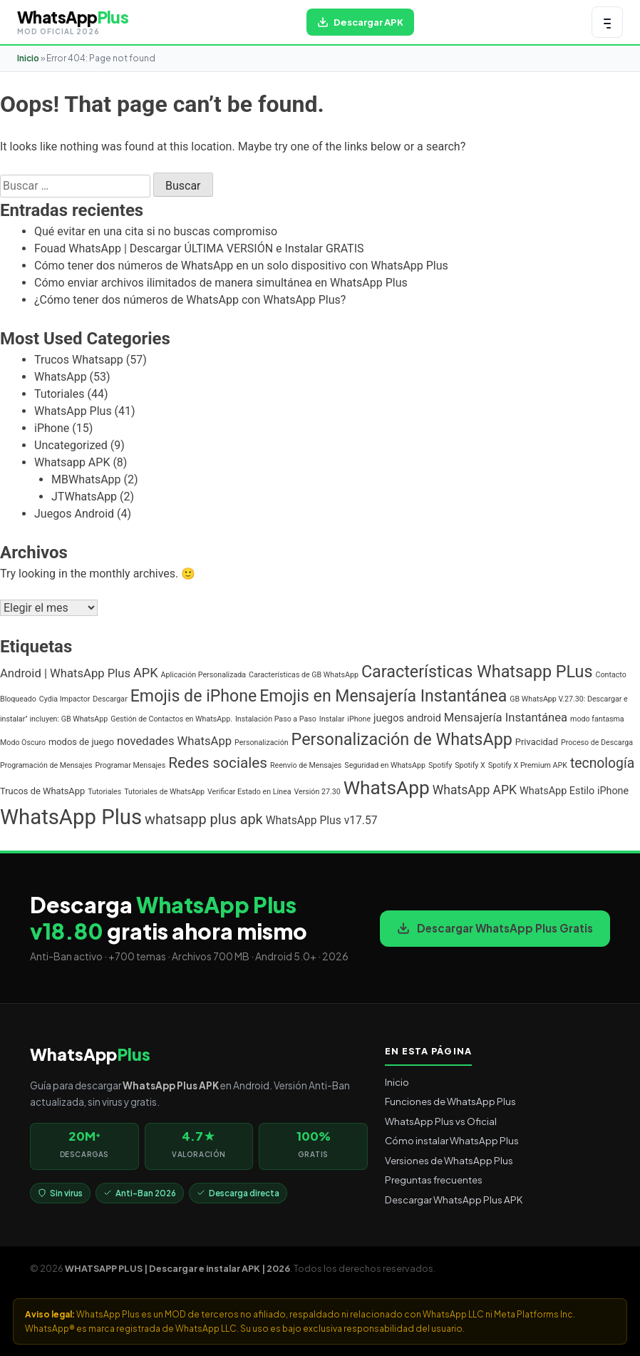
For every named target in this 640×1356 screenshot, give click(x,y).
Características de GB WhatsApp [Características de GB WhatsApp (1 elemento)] (303, 674)
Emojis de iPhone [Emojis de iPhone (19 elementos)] (193, 696)
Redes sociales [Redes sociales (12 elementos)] (217, 762)
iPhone (51, 428)
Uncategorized (71, 445)
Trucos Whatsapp (78, 359)
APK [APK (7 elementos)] (145, 672)
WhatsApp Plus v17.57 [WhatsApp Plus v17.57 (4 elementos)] (322, 820)
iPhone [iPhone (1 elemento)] (359, 719)
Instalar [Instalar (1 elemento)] (332, 719)
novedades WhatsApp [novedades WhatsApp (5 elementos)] (174, 741)
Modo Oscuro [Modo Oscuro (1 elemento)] (23, 742)
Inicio (28, 58)
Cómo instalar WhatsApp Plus (452, 1140)
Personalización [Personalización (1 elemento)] (261, 742)
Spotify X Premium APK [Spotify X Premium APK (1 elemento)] (527, 765)
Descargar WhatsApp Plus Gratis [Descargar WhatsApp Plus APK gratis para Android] (495, 928)
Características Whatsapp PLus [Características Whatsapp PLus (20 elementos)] (477, 672)
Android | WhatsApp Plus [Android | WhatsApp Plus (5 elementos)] (65, 673)
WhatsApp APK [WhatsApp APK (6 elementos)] (475, 790)
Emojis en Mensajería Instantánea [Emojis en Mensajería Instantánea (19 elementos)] (383, 696)
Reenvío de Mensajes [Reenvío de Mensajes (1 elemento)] (305, 765)
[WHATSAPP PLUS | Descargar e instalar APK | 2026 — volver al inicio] (72, 22)
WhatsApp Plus (73, 411)
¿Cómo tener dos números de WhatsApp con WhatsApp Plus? (190, 300)
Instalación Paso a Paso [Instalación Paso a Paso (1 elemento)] (275, 719)
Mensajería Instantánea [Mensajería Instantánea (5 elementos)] (505, 717)
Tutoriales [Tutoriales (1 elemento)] (104, 791)
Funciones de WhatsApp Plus (450, 1101)
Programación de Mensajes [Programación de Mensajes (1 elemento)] (46, 765)
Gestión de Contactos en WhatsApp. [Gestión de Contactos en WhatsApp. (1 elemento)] (171, 719)
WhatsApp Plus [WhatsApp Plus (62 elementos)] (71, 817)
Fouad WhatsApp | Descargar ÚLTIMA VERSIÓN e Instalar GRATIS (199, 248)
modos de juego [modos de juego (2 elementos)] (81, 741)
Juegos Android (74, 513)
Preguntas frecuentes (433, 1179)
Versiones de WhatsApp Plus (449, 1160)
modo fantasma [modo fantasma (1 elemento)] (597, 719)
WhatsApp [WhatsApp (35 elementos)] (387, 787)
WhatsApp (60, 377)
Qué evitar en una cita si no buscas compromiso (155, 231)
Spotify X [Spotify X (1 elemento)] (470, 765)
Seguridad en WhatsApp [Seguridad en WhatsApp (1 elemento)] (384, 765)
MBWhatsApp (86, 479)
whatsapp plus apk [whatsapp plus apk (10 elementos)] (204, 819)
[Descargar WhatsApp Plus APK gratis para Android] (360, 22)
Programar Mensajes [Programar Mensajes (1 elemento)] (131, 765)
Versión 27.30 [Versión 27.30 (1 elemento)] (317, 791)
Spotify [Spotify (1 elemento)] (440, 765)
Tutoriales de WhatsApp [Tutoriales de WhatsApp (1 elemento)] (164, 791)
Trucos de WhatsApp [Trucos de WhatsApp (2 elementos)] (42, 791)
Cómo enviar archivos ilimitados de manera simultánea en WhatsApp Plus (221, 282)
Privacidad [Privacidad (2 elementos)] (536, 741)
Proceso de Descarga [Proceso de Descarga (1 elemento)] (597, 742)
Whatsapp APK (72, 462)
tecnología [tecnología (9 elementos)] (602, 763)
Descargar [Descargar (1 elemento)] (110, 699)
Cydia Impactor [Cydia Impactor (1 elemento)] (65, 699)
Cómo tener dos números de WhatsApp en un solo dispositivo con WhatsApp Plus (241, 265)
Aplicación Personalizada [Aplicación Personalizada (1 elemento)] (204, 674)
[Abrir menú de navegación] (607, 22)
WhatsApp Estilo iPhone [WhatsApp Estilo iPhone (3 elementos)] (574, 791)
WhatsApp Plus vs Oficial (441, 1121)
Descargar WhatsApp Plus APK (453, 1199)
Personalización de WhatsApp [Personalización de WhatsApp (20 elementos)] (401, 739)
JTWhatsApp (84, 496)
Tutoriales (59, 394)
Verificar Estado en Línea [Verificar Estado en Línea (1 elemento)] (249, 791)
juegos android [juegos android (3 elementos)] (407, 718)
